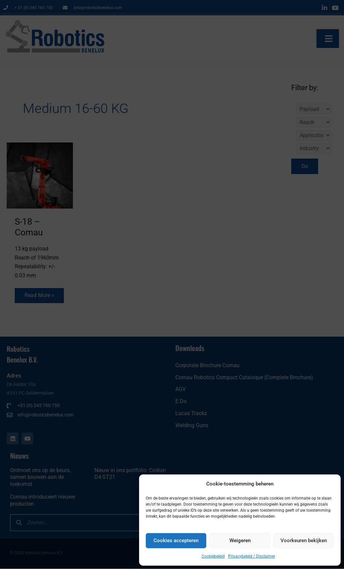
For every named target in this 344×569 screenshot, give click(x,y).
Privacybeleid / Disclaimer (251, 556)
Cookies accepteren (176, 540)
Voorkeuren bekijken (304, 540)
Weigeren (240, 540)
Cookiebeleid (213, 556)
